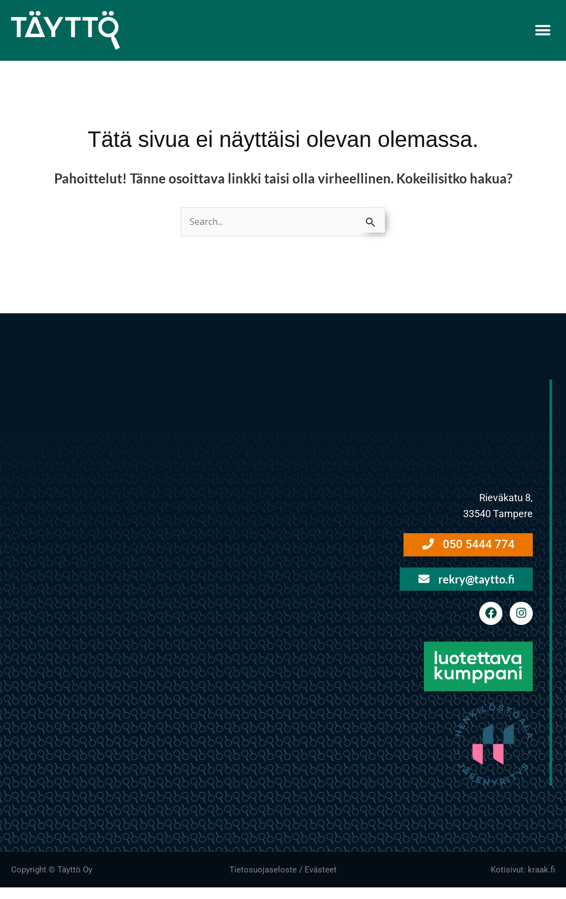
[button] (542, 30)
